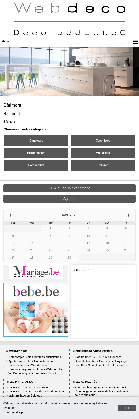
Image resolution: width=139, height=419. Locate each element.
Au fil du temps (117, 365)
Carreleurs (36, 140)
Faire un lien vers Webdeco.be (28, 365)
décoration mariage (21, 391)
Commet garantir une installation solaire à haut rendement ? (101, 393)
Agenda (69, 199)
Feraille (79, 365)
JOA (99, 357)
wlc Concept (113, 357)
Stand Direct (96, 365)
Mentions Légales (19, 369)
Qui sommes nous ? (43, 373)
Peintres (103, 165)
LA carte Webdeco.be (48, 369)
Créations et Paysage (113, 361)
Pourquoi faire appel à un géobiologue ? (100, 387)
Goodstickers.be (85, 361)
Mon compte (16, 357)
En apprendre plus (15, 412)
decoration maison (20, 387)
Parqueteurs (36, 165)
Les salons (82, 270)
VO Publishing (17, 373)
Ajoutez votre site (19, 361)
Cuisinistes (103, 140)
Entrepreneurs (36, 153)
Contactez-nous (44, 361)
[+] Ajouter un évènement (69, 188)
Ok (127, 407)
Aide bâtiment (83, 357)
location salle (55, 391)
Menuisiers (103, 153)
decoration (42, 387)
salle (40, 391)
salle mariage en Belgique (25, 395)
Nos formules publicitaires (44, 357)
